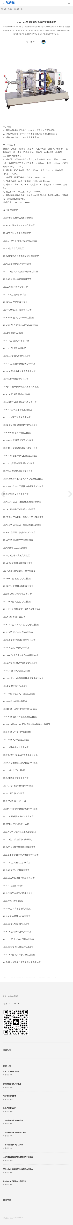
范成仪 (10, 9)
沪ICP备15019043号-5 (8, 1218)
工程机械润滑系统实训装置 (13, 1145)
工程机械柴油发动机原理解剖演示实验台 (18, 1157)
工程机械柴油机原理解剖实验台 (14, 1133)
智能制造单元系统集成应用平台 (14, 1181)
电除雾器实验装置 (9, 1096)
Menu (69, 3)
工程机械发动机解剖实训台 (13, 1120)
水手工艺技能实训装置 (11, 1072)
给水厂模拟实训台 (9, 1108)
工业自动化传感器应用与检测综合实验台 (18, 1169)
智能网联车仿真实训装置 (12, 1084)
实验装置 (16, 9)
